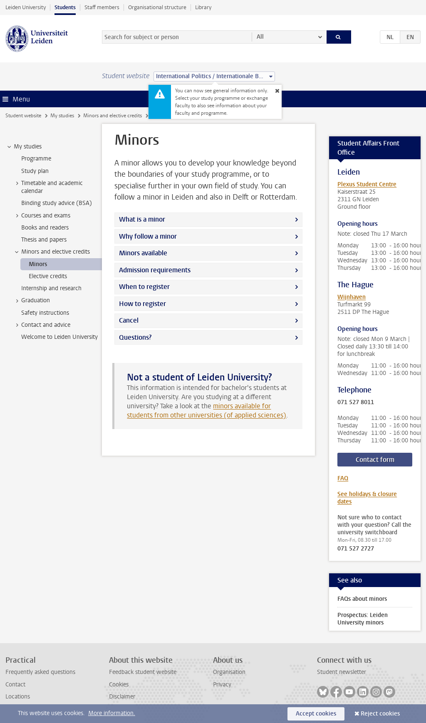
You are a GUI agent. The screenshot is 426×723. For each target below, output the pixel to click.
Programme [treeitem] (36, 159)
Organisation (229, 672)
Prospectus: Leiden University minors (362, 619)
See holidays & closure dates (367, 498)
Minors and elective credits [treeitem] (51, 252)
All (260, 37)
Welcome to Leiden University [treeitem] (59, 337)
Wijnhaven (351, 297)
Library (203, 7)
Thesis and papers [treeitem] (44, 240)
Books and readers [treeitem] (45, 228)
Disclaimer (122, 697)
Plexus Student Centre (366, 184)
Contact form (375, 459)
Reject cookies (380, 714)
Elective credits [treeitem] (48, 276)
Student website (23, 115)
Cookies (119, 684)
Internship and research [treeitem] (51, 288)
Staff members (101, 7)
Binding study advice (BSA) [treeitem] (56, 203)
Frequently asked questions (40, 672)
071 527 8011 (355, 402)
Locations (17, 697)
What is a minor (142, 219)
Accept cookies (316, 714)
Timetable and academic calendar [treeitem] (48, 187)
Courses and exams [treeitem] (41, 216)
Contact (15, 684)
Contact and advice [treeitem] (41, 325)
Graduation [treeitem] (31, 300)
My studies (62, 115)
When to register (144, 286)
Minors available (143, 253)
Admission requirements (155, 270)
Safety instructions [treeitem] (45, 313)
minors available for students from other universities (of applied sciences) (206, 410)
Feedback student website (142, 672)
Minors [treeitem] (38, 264)
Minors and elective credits (112, 115)
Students (65, 7)
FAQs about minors (362, 599)
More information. (111, 713)
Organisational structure (157, 7)
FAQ (342, 478)
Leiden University (25, 7)
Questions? (135, 337)
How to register (142, 303)
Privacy (222, 684)
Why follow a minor (148, 236)
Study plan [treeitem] (35, 171)
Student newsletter (341, 672)
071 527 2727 (355, 549)
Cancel (129, 320)
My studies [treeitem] (24, 147)
